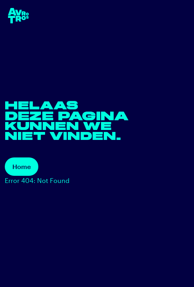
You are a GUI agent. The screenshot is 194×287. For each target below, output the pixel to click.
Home (21, 166)
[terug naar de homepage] (18, 16)
